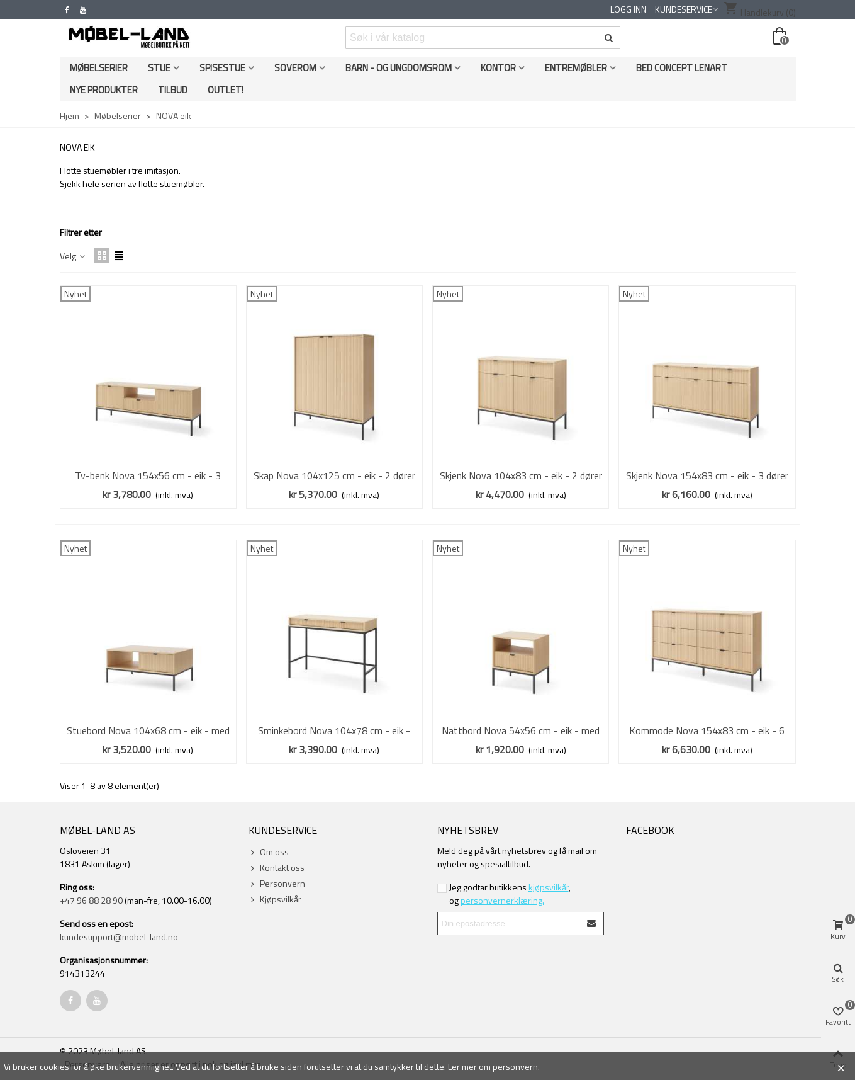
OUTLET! (225, 89)
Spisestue (222, 67)
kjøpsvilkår (548, 887)
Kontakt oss (277, 867)
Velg (73, 256)
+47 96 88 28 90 (91, 900)
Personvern (277, 883)
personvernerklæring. (502, 900)
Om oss (269, 851)
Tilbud (172, 89)
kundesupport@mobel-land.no (119, 936)
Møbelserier (99, 67)
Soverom (295, 67)
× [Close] (841, 1066)
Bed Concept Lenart (681, 67)
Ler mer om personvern (493, 1066)
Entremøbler (576, 67)
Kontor (498, 67)
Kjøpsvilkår (275, 899)
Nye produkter (104, 89)
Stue (159, 67)
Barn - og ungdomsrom (398, 67)
